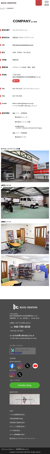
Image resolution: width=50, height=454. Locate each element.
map (16, 81)
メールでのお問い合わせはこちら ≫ (24, 106)
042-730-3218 (22, 326)
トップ (2, 8)
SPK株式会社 (20, 126)
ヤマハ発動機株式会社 (18, 434)
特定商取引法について (22, 449)
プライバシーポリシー (7, 449)
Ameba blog (24, 385)
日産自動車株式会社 (17, 418)
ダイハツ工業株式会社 (18, 426)
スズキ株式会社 (15, 430)
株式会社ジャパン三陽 (23, 122)
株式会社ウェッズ (22, 117)
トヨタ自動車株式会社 (18, 414)
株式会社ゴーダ (21, 137)
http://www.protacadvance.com (22, 45)
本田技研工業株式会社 (18, 422)
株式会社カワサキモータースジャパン (23, 438)
